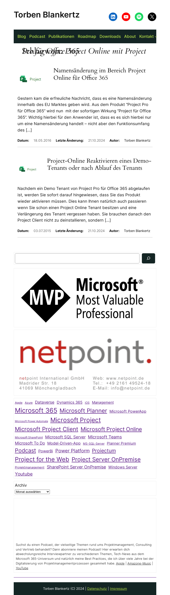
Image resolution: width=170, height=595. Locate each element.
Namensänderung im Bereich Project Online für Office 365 (99, 74)
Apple (120, 563)
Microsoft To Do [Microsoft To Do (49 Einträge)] (30, 443)
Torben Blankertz (47, 14)
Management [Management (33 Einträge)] (103, 402)
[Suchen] (148, 258)
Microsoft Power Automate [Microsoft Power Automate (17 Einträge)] (31, 421)
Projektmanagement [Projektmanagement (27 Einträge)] (29, 467)
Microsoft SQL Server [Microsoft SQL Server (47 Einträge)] (65, 437)
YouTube (22, 568)
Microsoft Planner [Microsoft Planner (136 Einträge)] (83, 410)
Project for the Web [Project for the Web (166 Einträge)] (42, 459)
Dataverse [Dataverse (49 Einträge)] (44, 402)
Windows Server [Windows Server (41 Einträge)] (122, 467)
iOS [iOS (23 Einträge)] (87, 402)
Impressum (118, 588)
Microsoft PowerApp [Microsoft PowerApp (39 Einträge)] (127, 411)
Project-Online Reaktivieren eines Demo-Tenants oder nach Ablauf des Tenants (99, 164)
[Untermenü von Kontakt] (156, 36)
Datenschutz (97, 588)
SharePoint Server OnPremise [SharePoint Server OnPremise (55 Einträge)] (76, 466)
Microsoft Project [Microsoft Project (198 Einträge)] (75, 420)
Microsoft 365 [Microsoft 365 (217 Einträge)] (36, 410)
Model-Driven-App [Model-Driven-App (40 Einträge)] (64, 443)
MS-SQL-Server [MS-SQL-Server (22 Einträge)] (94, 443)
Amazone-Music (139, 563)
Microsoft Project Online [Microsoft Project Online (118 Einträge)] (111, 429)
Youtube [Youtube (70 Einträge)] (24, 474)
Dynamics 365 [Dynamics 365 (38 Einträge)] (70, 402)
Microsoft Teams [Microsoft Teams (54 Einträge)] (105, 436)
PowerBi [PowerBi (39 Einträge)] (45, 451)
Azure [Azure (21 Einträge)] (29, 402)
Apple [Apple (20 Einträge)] (18, 402)
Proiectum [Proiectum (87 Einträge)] (104, 451)
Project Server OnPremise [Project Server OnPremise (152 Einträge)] (106, 459)
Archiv (21, 485)
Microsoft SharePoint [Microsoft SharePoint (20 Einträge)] (29, 437)
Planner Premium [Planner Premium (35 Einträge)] (121, 443)
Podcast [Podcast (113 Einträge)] (25, 450)
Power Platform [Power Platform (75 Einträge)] (72, 451)
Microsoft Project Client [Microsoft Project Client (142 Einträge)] (46, 429)
